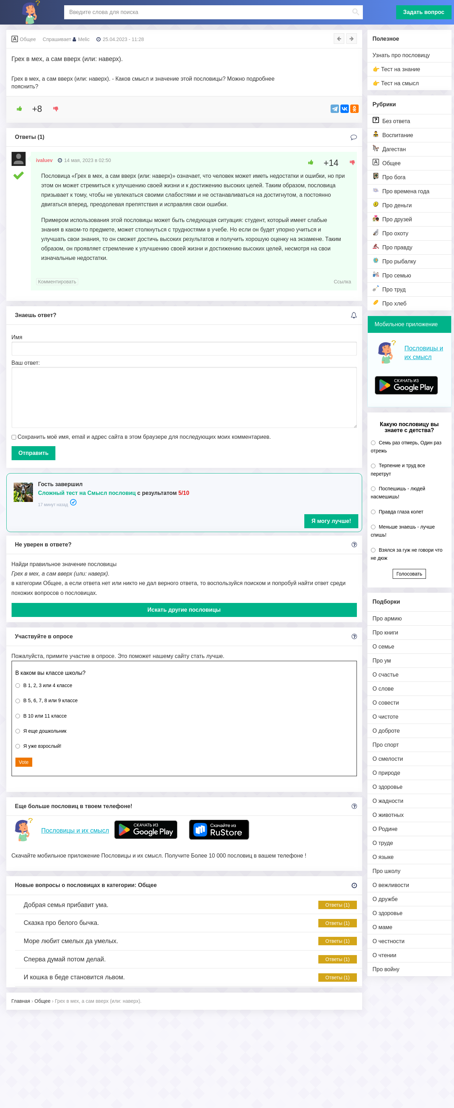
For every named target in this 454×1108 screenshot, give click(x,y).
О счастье (386, 675)
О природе (386, 773)
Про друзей (392, 218)
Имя (17, 337)
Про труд (389, 289)
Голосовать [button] (409, 574)
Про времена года (401, 190)
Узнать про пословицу (401, 55)
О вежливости (391, 885)
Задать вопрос (423, 12)
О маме (383, 927)
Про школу (387, 871)
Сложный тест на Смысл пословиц (87, 493)
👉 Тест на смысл (396, 83)
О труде (383, 843)
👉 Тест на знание (396, 69)
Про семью (392, 274)
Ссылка (342, 281)
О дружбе (385, 899)
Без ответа (391, 120)
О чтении (385, 955)
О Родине (385, 829)
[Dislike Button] (53, 109)
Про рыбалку (394, 260)
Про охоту (390, 232)
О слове (383, 689)
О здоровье (388, 787)
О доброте (386, 731)
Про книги (385, 633)
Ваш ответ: (26, 363)
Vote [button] (24, 762)
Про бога (389, 176)
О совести (386, 703)
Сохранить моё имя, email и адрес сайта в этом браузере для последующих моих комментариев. (144, 437)
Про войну (386, 969)
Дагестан (389, 148)
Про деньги (392, 204)
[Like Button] (17, 109)
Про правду (393, 246)
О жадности (388, 801)
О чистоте (386, 717)
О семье (383, 647)
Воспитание (393, 134)
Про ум (382, 661)
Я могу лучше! (331, 521)
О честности (389, 941)
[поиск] (212, 12)
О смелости (388, 759)
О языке (383, 857)
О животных (388, 815)
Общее (387, 162)
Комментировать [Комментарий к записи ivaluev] (57, 281)
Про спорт (386, 745)
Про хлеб (390, 303)
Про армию (387, 619)
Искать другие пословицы (184, 610)
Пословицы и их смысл (75, 830)
